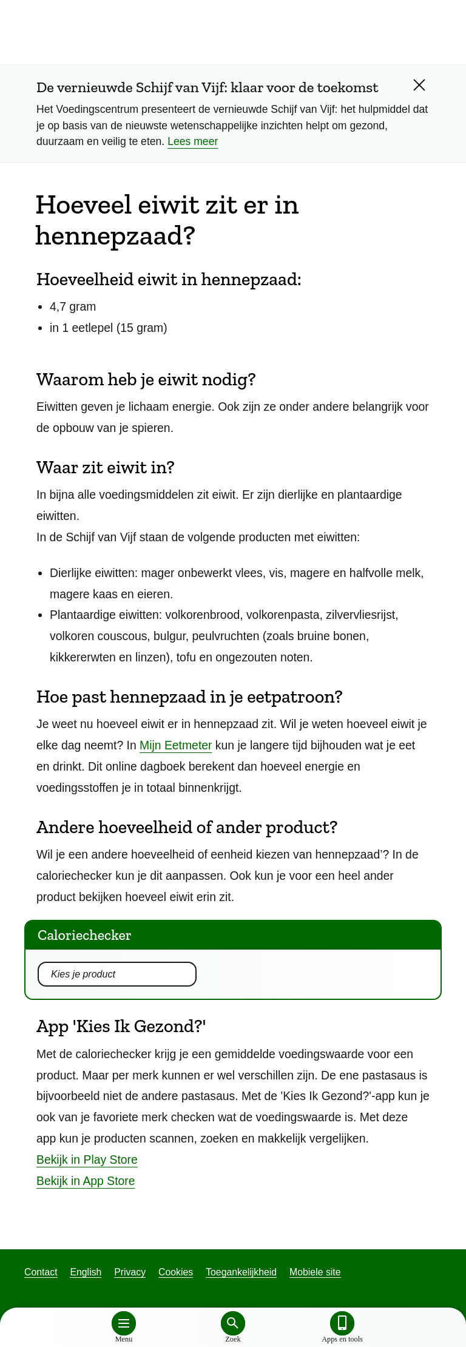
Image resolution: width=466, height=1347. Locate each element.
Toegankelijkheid (241, 1272)
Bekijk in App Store (85, 1180)
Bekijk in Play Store (87, 1159)
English (85, 1272)
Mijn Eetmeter (176, 745)
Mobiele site (314, 1272)
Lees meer (192, 141)
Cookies (175, 1272)
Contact (41, 1272)
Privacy (130, 1272)
